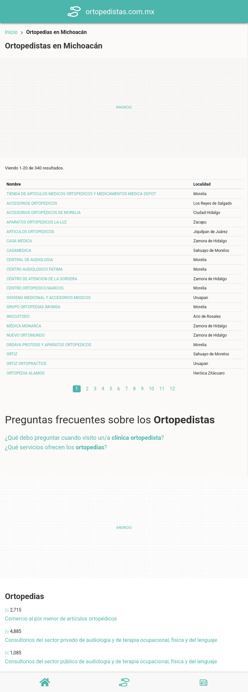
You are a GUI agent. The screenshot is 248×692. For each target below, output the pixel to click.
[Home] (76, 11)
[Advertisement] (124, 107)
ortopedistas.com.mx (122, 12)
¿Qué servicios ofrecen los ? (56, 447)
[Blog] (203, 682)
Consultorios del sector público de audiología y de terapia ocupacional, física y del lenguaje (111, 661)
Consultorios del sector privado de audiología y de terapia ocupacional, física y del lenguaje (111, 640)
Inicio (11, 32)
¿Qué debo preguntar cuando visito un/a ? (84, 437)
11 (162, 388)
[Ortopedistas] (124, 682)
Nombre (14, 184)
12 (172, 388)
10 (151, 388)
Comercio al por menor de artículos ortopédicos (61, 619)
